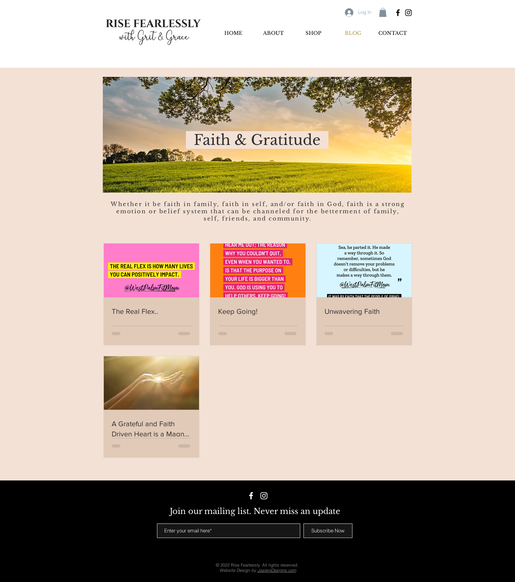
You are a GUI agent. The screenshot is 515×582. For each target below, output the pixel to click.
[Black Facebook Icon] (397, 12)
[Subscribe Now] (327, 531)
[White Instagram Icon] (264, 496)
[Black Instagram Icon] (408, 12)
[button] (383, 12)
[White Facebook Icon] (251, 496)
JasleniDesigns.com (277, 570)
